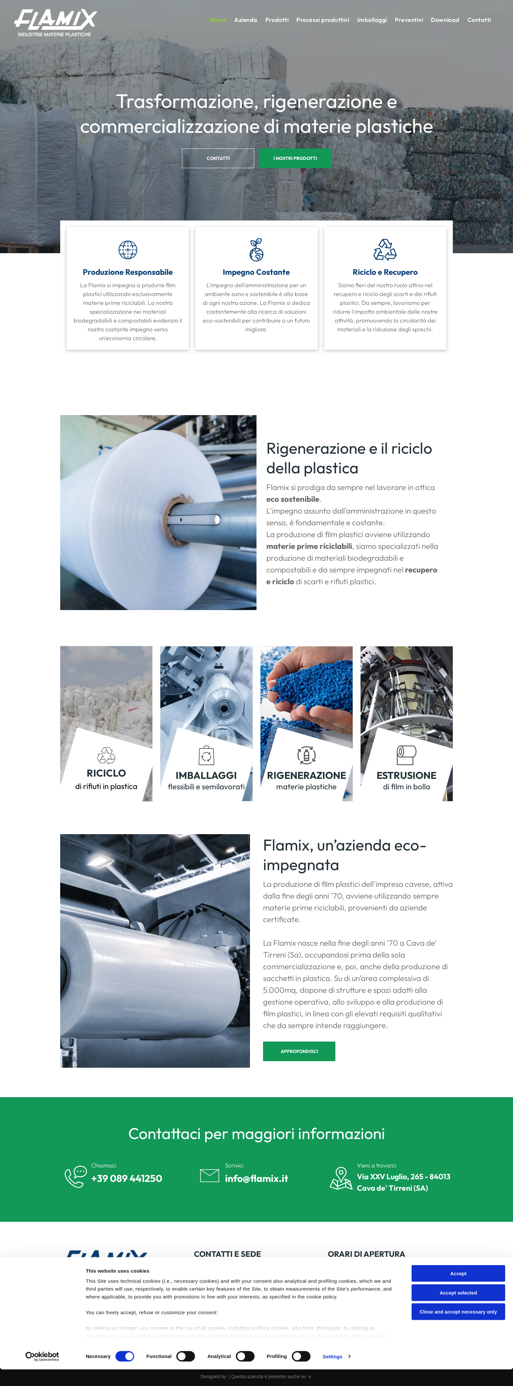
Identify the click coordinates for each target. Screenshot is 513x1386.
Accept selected (458, 1309)
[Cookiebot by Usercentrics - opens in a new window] (42, 1373)
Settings (333, 1373)
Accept (458, 1290)
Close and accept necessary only (458, 1328)
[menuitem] (218, 19)
